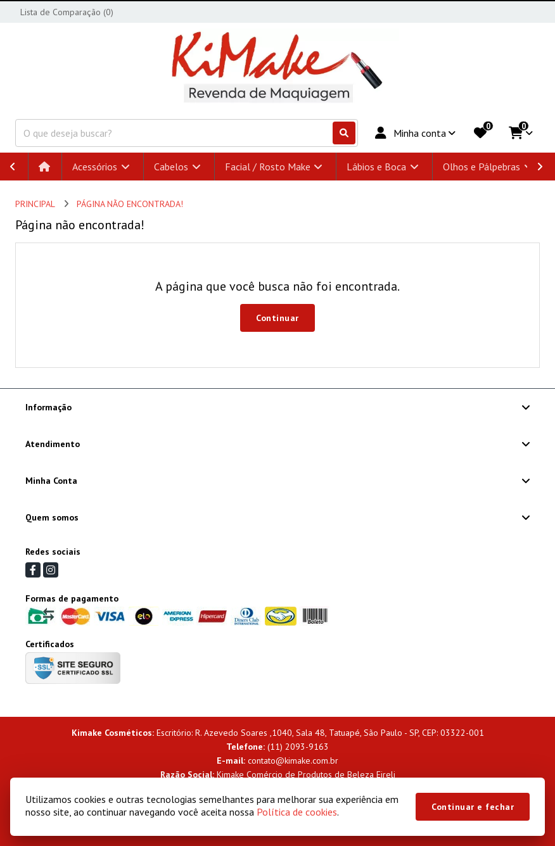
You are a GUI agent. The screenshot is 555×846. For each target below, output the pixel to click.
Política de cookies (297, 811)
